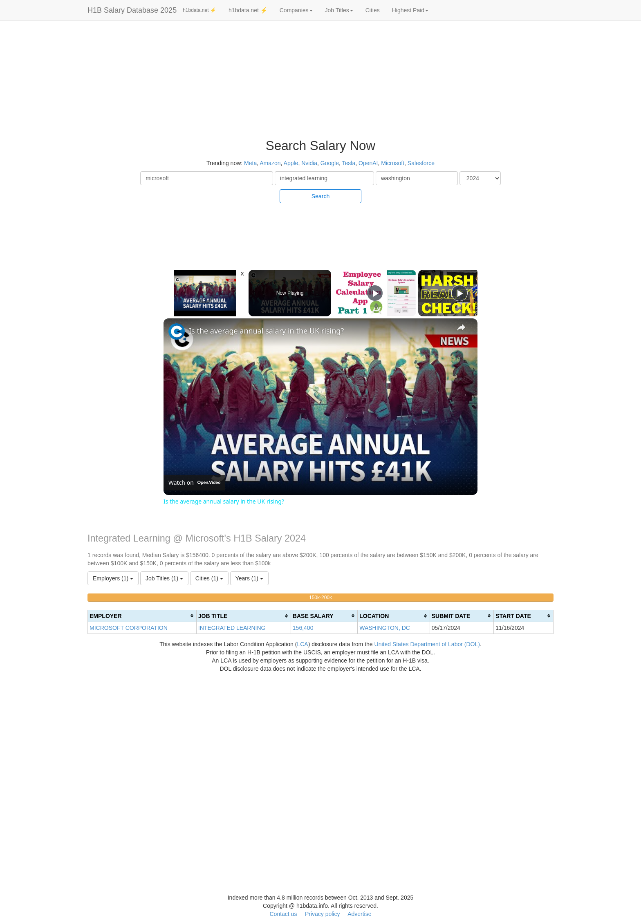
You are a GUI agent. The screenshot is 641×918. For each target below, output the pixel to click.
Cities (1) (209, 578)
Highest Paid (410, 10)
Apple (291, 163)
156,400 (303, 628)
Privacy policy (322, 914)
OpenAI (368, 163)
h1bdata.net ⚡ (199, 10)
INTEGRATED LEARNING (232, 628)
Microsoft (392, 163)
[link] (176, 331)
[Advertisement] (587, 147)
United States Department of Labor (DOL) (427, 644)
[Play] (375, 293)
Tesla (349, 163)
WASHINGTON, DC (384, 628)
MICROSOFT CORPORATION (129, 628)
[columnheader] (142, 616)
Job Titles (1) (164, 578)
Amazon (270, 163)
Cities (372, 10)
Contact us (283, 914)
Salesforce (421, 163)
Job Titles (339, 10)
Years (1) (249, 578)
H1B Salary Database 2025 (132, 10)
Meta (250, 163)
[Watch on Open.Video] (194, 482)
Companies (296, 10)
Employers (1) (113, 578)
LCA (302, 644)
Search (320, 196)
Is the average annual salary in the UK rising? (266, 331)
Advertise (359, 914)
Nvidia (309, 163)
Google (329, 163)
